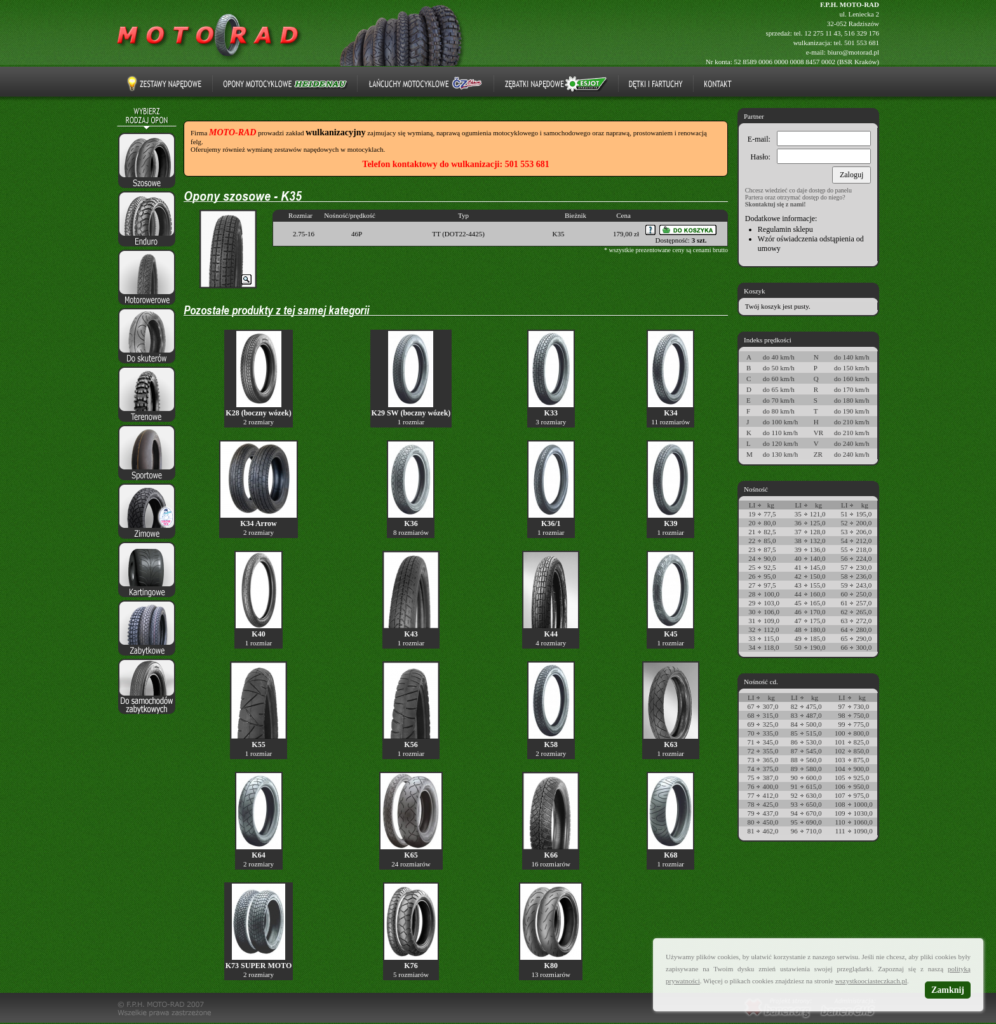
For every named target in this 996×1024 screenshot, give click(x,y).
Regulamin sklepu (785, 229)
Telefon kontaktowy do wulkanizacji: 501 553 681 (455, 164)
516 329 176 (861, 33)
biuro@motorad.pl (853, 52)
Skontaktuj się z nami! (775, 204)
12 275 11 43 (822, 33)
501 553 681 (861, 42)
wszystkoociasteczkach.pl (871, 981)
